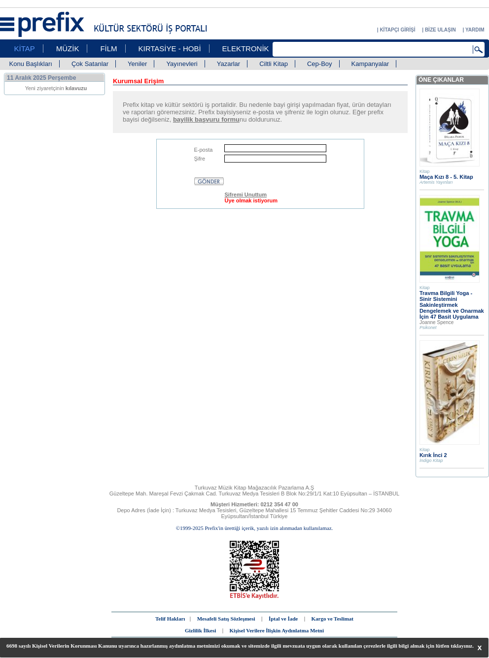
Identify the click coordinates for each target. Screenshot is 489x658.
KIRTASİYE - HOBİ (170, 48)
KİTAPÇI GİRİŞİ (397, 30)
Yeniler (137, 63)
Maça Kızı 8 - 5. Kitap (446, 177)
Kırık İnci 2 (433, 455)
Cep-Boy (319, 63)
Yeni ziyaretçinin (56, 88)
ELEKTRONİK (245, 48)
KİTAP (24, 48)
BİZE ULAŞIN (440, 30)
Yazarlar (228, 63)
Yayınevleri (181, 63)
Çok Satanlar (89, 63)
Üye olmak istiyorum (251, 200)
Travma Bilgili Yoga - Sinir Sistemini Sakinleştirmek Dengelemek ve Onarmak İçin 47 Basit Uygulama (451, 305)
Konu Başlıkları (30, 63)
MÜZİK (67, 48)
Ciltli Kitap (273, 63)
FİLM (108, 48)
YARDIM (475, 30)
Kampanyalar (370, 63)
